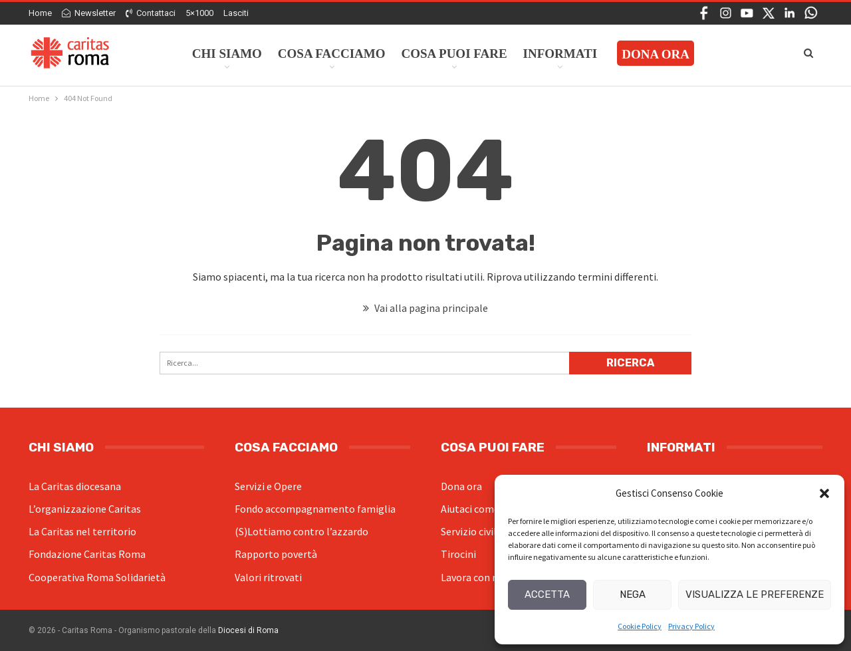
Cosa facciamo (332, 54)
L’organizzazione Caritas (85, 508)
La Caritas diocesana (75, 486)
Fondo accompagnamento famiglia (315, 508)
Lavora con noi (474, 577)
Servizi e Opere (268, 486)
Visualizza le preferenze (754, 594)
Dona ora (461, 486)
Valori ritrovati (268, 577)
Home (40, 13)
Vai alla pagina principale (425, 308)
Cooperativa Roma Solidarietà (97, 577)
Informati (560, 54)
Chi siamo (227, 54)
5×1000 (199, 13)
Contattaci (151, 13)
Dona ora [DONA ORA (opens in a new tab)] (655, 54)
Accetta (547, 594)
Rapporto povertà (276, 554)
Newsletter (89, 13)
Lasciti (236, 13)
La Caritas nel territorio (82, 531)
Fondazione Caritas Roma (87, 554)
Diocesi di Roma (248, 630)
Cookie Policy (640, 626)
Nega (633, 594)
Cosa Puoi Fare (454, 54)
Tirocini (458, 554)
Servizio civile (471, 531)
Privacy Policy (691, 626)
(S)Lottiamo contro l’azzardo (301, 531)
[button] (824, 493)
